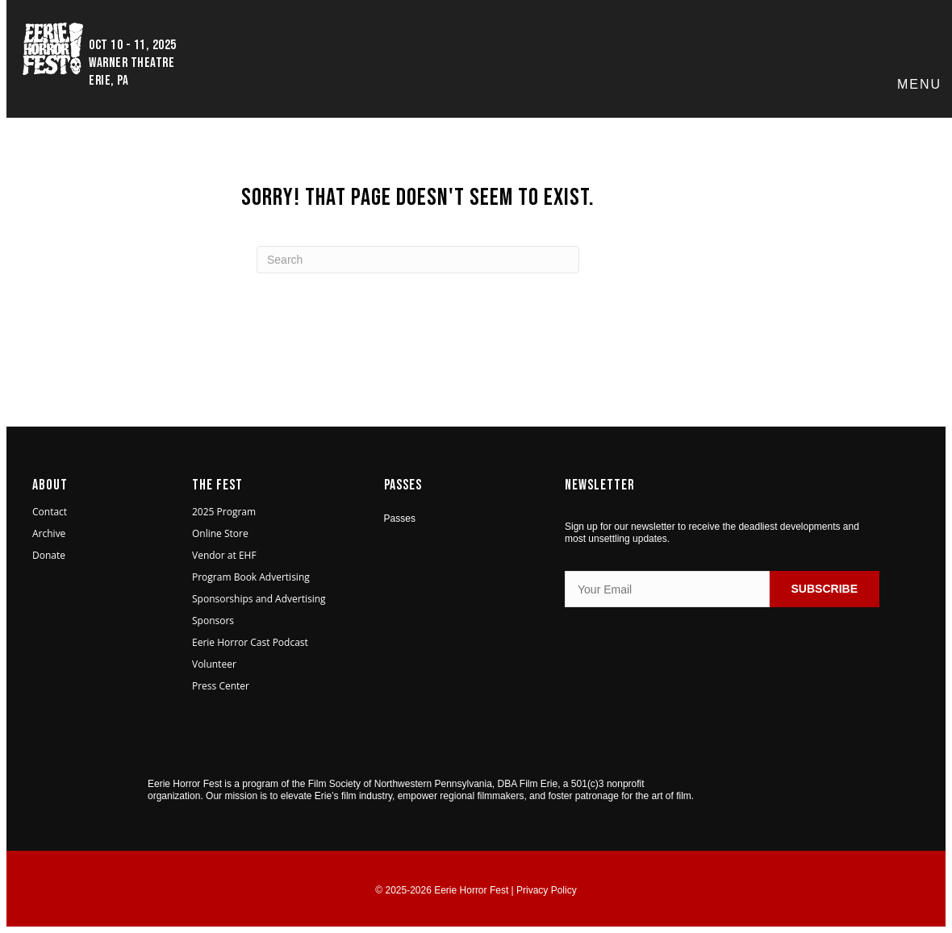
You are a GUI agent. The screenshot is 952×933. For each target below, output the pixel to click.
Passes (399, 518)
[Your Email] (667, 589)
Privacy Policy (546, 890)
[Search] (418, 259)
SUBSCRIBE (824, 588)
